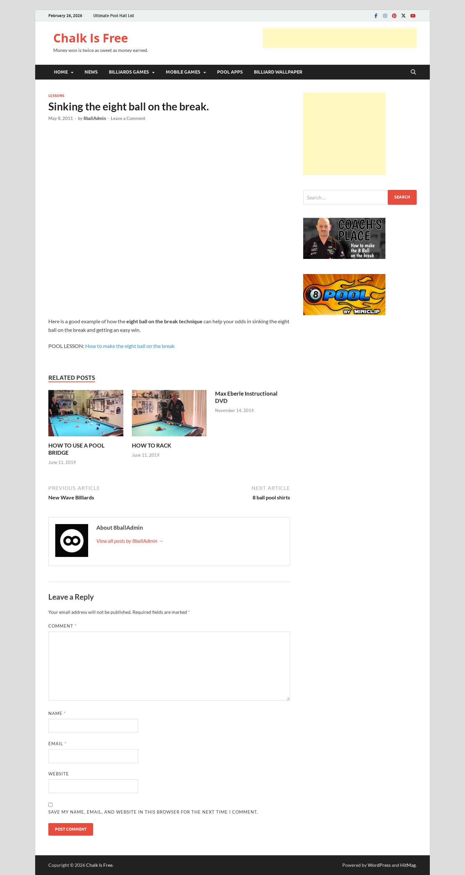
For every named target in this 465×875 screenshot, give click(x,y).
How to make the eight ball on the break (130, 346)
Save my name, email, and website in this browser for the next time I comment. (153, 812)
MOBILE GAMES (183, 72)
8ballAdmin (95, 118)
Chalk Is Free (90, 38)
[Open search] (413, 72)
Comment (62, 626)
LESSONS (56, 95)
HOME (61, 72)
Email (57, 743)
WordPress (379, 865)
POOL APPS (230, 72)
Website (58, 773)
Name (57, 713)
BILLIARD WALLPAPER (278, 72)
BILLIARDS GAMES (129, 72)
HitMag (408, 865)
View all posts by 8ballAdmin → (129, 541)
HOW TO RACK (151, 445)
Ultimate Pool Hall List (113, 15)
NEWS (91, 72)
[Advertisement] (340, 38)
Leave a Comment (128, 118)
